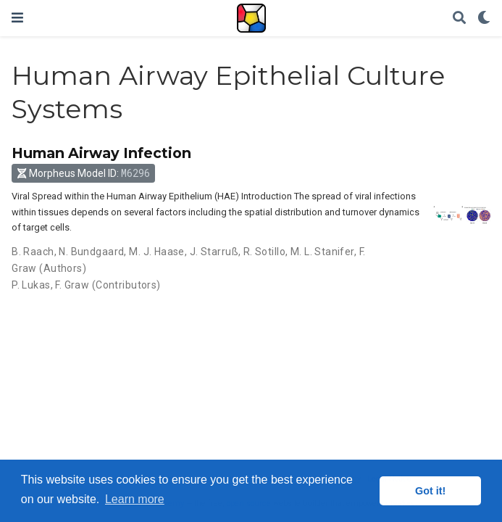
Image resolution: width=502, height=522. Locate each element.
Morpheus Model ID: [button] (83, 173)
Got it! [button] (430, 491)
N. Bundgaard (91, 251)
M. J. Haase (157, 251)
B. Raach (33, 251)
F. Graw (72, 285)
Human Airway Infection (101, 153)
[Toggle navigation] (17, 18)
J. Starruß (214, 251)
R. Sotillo (264, 251)
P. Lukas (31, 285)
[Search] (459, 18)
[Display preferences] (483, 18)
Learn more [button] (134, 499)
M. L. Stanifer (322, 251)
